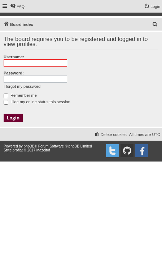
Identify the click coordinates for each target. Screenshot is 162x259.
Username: (14, 57)
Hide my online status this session (37, 102)
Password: (14, 73)
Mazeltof (43, 150)
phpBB (29, 146)
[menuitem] (17, 6)
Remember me (20, 95)
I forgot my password (22, 86)
